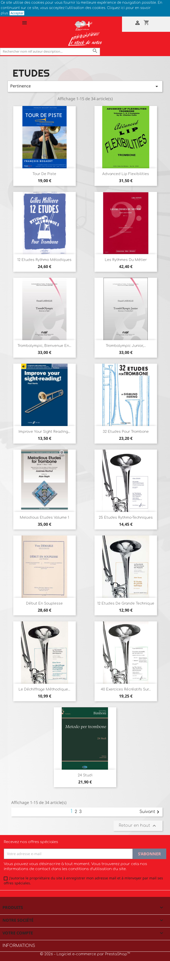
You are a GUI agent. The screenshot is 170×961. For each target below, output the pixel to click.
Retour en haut (138, 826)
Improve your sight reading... (44, 432)
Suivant (150, 812)
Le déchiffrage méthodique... (44, 689)
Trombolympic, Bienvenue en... (44, 346)
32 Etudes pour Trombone (126, 432)
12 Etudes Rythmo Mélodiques (44, 260)
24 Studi (85, 775)
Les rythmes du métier (126, 260)
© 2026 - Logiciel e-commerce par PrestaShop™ (85, 954)
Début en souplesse (44, 603)
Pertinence (85, 86)
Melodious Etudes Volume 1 (44, 517)
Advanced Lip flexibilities (125, 174)
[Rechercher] (50, 51)
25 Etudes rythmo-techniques (126, 517)
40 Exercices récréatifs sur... (126, 689)
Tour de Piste (44, 174)
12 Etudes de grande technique (125, 603)
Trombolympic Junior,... (126, 346)
